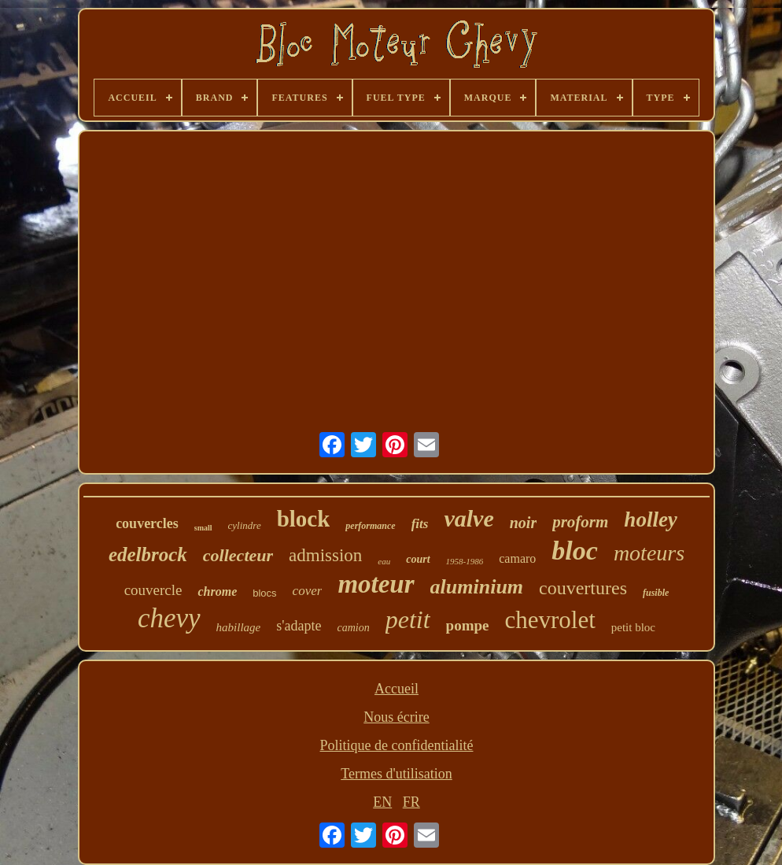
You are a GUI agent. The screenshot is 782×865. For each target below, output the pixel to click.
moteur (376, 584)
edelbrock (148, 554)
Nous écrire (396, 717)
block (303, 518)
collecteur (238, 555)
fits (420, 523)
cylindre (244, 525)
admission (325, 555)
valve (468, 518)
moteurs (649, 553)
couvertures (583, 588)
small (203, 527)
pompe (467, 625)
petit (407, 619)
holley (650, 519)
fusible (656, 592)
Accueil (396, 689)
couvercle (153, 590)
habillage (238, 627)
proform (580, 521)
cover (308, 590)
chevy (169, 618)
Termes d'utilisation (396, 774)
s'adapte (298, 626)
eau (384, 561)
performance (370, 525)
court (418, 559)
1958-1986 (465, 561)
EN (382, 802)
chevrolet (549, 620)
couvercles (147, 523)
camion (353, 628)
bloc (574, 550)
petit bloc (633, 627)
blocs (264, 593)
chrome (217, 591)
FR (411, 802)
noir (523, 522)
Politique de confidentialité (397, 745)
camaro (517, 558)
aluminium (477, 586)
